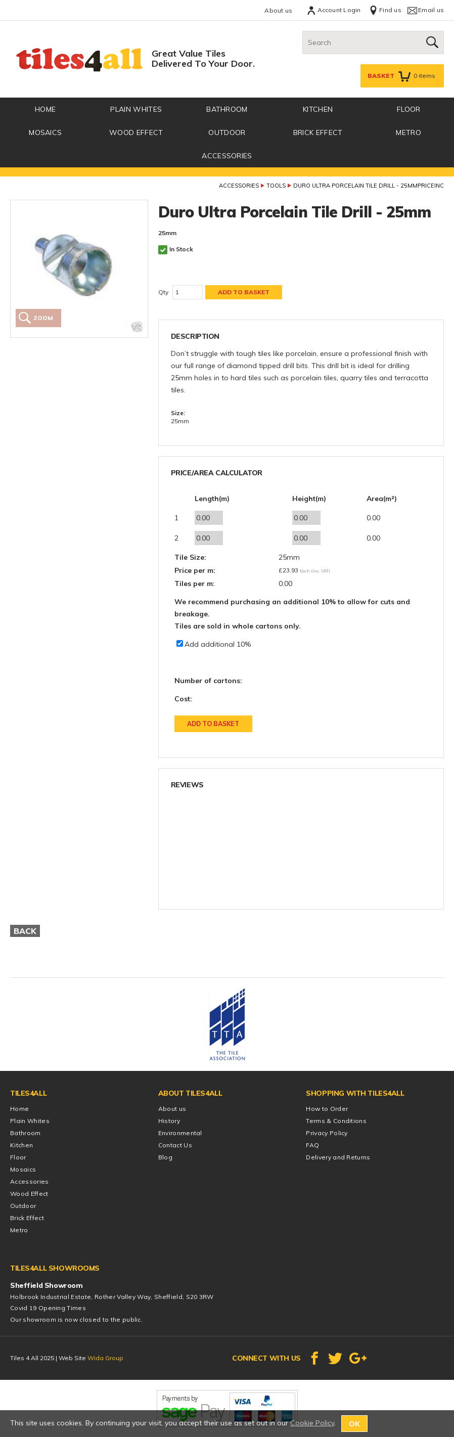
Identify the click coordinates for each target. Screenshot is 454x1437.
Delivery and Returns (338, 1157)
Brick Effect (318, 132)
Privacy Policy (326, 1133)
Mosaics (45, 132)
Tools (276, 185)
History (169, 1121)
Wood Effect (136, 132)
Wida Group (105, 1358)
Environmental (180, 1133)
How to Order (327, 1108)
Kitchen (318, 109)
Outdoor (226, 132)
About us (278, 10)
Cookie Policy (312, 1422)
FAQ (312, 1145)
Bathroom (227, 109)
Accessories (227, 155)
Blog (165, 1157)
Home (19, 1108)
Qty (163, 292)
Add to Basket (213, 724)
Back (25, 931)
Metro (408, 132)
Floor (409, 109)
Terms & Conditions (336, 1121)
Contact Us (175, 1145)
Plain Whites (136, 109)
